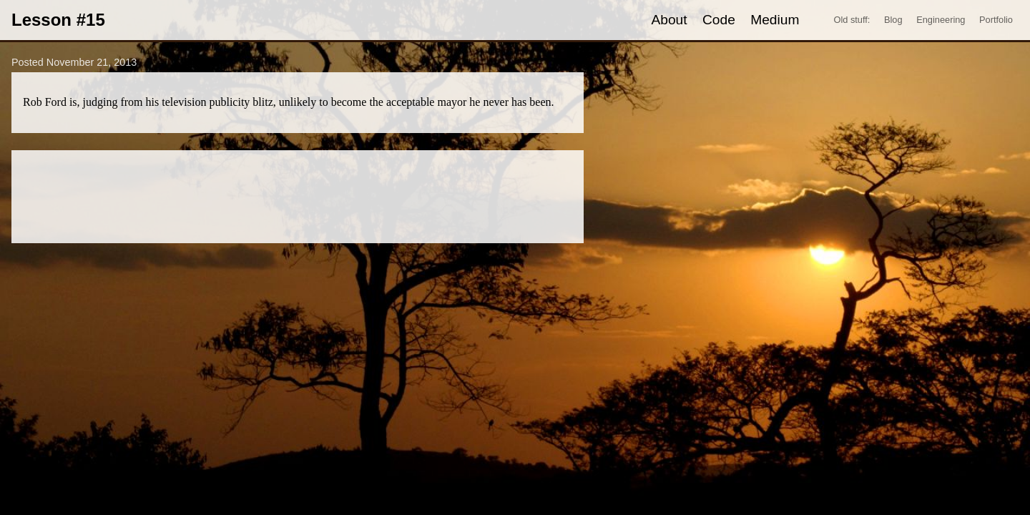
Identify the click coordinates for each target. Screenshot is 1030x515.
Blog (893, 19)
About (669, 19)
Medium (774, 19)
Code (718, 19)
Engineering (940, 19)
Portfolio (996, 19)
